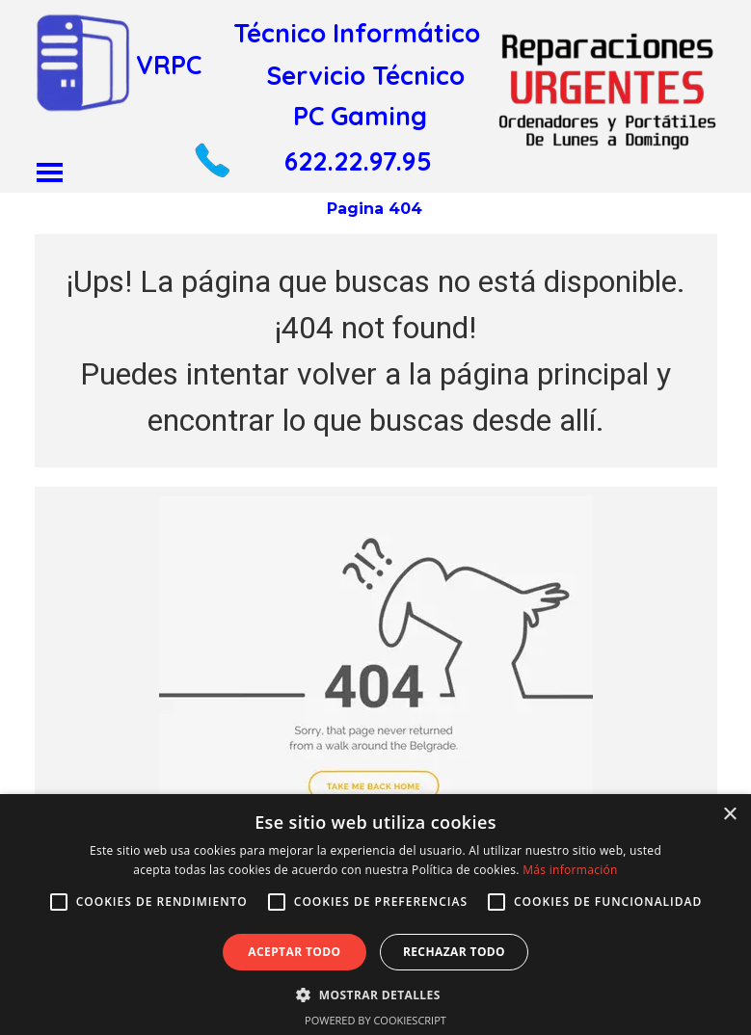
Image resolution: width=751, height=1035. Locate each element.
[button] (212, 150)
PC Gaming (360, 115)
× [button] (729, 815)
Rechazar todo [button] (454, 951)
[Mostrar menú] (49, 172)
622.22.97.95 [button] (358, 161)
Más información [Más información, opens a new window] (570, 870)
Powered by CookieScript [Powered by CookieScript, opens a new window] (375, 1020)
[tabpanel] (376, 350)
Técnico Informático (356, 32)
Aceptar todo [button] (294, 951)
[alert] (375, 914)
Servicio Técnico (365, 75)
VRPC (168, 64)
